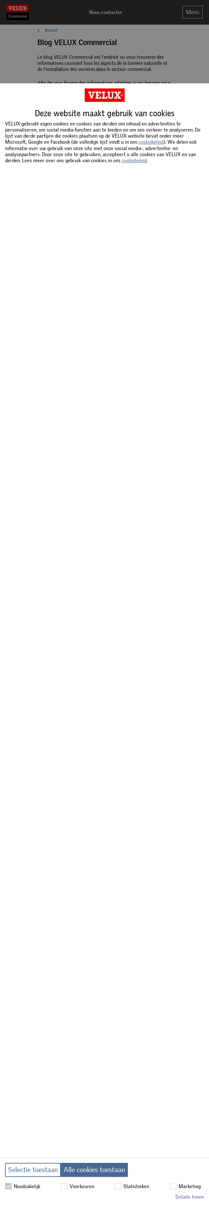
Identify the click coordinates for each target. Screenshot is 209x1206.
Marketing (185, 1186)
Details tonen (189, 1197)
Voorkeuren (77, 1186)
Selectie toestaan (33, 1169)
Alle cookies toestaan (94, 1169)
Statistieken (132, 1186)
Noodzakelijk (22, 1186)
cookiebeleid (151, 142)
